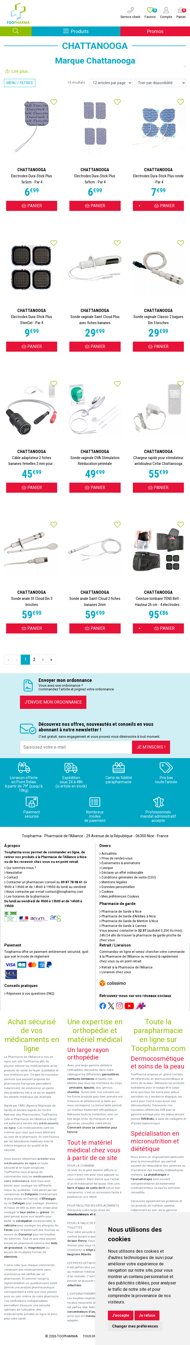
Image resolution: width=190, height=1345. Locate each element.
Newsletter (13, 873)
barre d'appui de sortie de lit (86, 1188)
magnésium (36, 1247)
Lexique (106, 868)
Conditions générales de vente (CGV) (127, 877)
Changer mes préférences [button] (135, 1326)
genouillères (110, 1074)
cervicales (75, 1087)
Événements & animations (119, 863)
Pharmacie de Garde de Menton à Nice (128, 921)
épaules (89, 1087)
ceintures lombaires (80, 1079)
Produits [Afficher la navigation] (91, 31)
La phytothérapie (155, 1174)
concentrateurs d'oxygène (85, 1312)
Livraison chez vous (115, 972)
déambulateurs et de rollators (88, 1214)
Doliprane (31, 1194)
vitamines (10, 1256)
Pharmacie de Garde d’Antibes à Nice (127, 916)
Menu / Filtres (19, 83)
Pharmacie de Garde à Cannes (122, 926)
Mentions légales (113, 882)
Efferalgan (49, 1199)
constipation (24, 1221)
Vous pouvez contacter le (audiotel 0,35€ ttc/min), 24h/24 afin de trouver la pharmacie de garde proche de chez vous (141, 935)
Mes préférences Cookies (119, 896)
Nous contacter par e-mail (43, 892)
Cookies (106, 892)
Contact (11, 877)
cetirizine (10, 1225)
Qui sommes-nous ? (20, 868)
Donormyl (25, 1234)
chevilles (73, 1092)
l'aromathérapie (141, 1179)
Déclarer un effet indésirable (121, 873)
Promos (155, 31)
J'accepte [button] (120, 1315)
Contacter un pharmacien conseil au (43, 882)
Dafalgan (18, 1203)
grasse (44, 1212)
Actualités (108, 853)
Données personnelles (117, 887)
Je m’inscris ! (151, 747)
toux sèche (27, 1212)
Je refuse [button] (147, 1315)
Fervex (8, 1230)
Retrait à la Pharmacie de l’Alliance (126, 967)
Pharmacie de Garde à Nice (120, 911)
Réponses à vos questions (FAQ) (29, 993)
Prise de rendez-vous (116, 858)
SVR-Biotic (147, 1119)
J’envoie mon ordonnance (53, 702)
